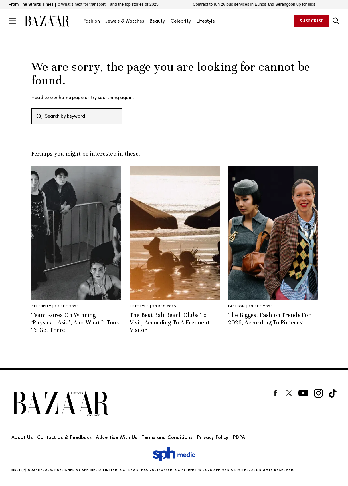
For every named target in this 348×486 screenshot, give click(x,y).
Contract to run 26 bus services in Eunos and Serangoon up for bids (257, 4)
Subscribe (312, 21)
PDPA (239, 437)
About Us (22, 437)
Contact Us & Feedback (64, 437)
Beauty (157, 21)
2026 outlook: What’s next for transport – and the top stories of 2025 (100, 4)
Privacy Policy (213, 437)
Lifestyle (206, 21)
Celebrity (181, 21)
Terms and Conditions (167, 437)
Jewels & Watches (125, 21)
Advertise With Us (116, 437)
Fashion (92, 21)
